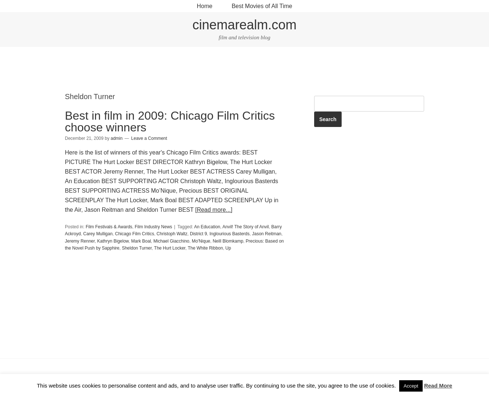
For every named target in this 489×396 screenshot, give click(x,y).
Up (228, 248)
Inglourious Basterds (229, 233)
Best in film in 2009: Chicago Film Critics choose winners (170, 121)
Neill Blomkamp (228, 241)
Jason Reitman (266, 233)
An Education (207, 226)
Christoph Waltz (172, 233)
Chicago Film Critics (134, 233)
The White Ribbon (205, 248)
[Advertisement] (244, 70)
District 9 (198, 233)
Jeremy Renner (80, 241)
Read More (438, 385)
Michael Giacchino (171, 241)
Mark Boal (141, 241)
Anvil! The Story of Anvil (246, 226)
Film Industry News (153, 226)
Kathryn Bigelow (113, 241)
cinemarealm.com (244, 24)
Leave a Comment (149, 138)
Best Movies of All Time (262, 6)
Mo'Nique (201, 241)
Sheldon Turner (136, 248)
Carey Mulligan (98, 233)
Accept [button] (411, 386)
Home (205, 6)
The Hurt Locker (169, 248)
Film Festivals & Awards (109, 226)
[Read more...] (213, 210)
